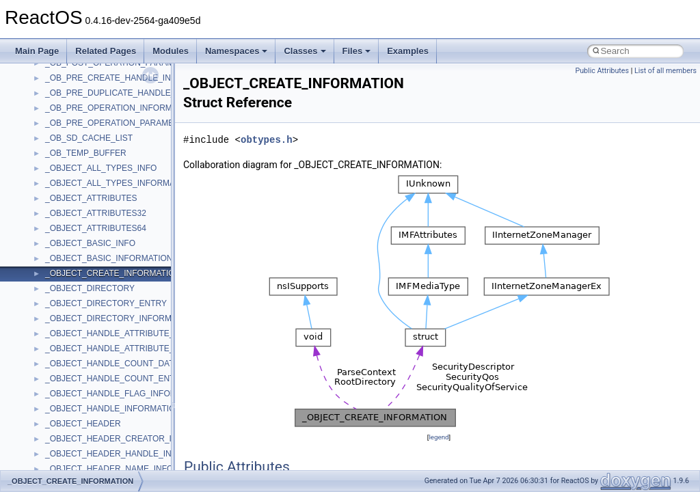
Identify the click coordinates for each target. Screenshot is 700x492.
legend (438, 437)
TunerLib (61, 464)
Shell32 (58, 329)
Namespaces (236, 51)
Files (356, 51)
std (50, 359)
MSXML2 (62, 164)
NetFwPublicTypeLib (82, 209)
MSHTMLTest (69, 89)
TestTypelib (65, 419)
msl (51, 119)
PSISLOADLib (71, 239)
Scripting (61, 299)
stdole (56, 374)
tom (52, 449)
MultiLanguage (72, 179)
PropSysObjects (74, 224)
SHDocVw (64, 314)
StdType (60, 389)
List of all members (665, 70)
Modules (170, 51)
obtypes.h (267, 139)
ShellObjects (68, 344)
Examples (408, 51)
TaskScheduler (72, 404)
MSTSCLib (65, 134)
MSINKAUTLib (71, 104)
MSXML (60, 149)
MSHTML (62, 74)
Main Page (37, 51)
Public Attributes (602, 70)
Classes (304, 51)
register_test (67, 284)
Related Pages (105, 51)
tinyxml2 (60, 434)
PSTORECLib (70, 254)
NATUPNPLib (69, 194)
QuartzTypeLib (71, 269)
